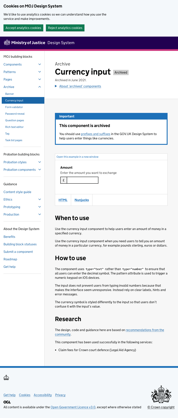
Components (22, 64)
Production (22, 214)
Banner (9, 93)
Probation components (22, 169)
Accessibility (43, 395)
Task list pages (13, 140)
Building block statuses (20, 244)
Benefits (9, 237)
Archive (22, 87)
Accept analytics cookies (23, 28)
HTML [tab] (65, 200)
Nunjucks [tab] (83, 200)
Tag (7, 133)
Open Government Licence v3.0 (73, 407)
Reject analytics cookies (65, 28)
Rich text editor (14, 127)
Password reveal (15, 113)
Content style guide (17, 192)
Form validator (14, 107)
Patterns (22, 72)
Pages (22, 79)
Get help (9, 267)
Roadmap (10, 259)
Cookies (24, 395)
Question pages (14, 120)
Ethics (22, 199)
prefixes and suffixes (95, 134)
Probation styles (22, 162)
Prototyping (22, 207)
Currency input (14, 100)
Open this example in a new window (77, 156)
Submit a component (18, 252)
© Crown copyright (161, 407)
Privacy (60, 395)
